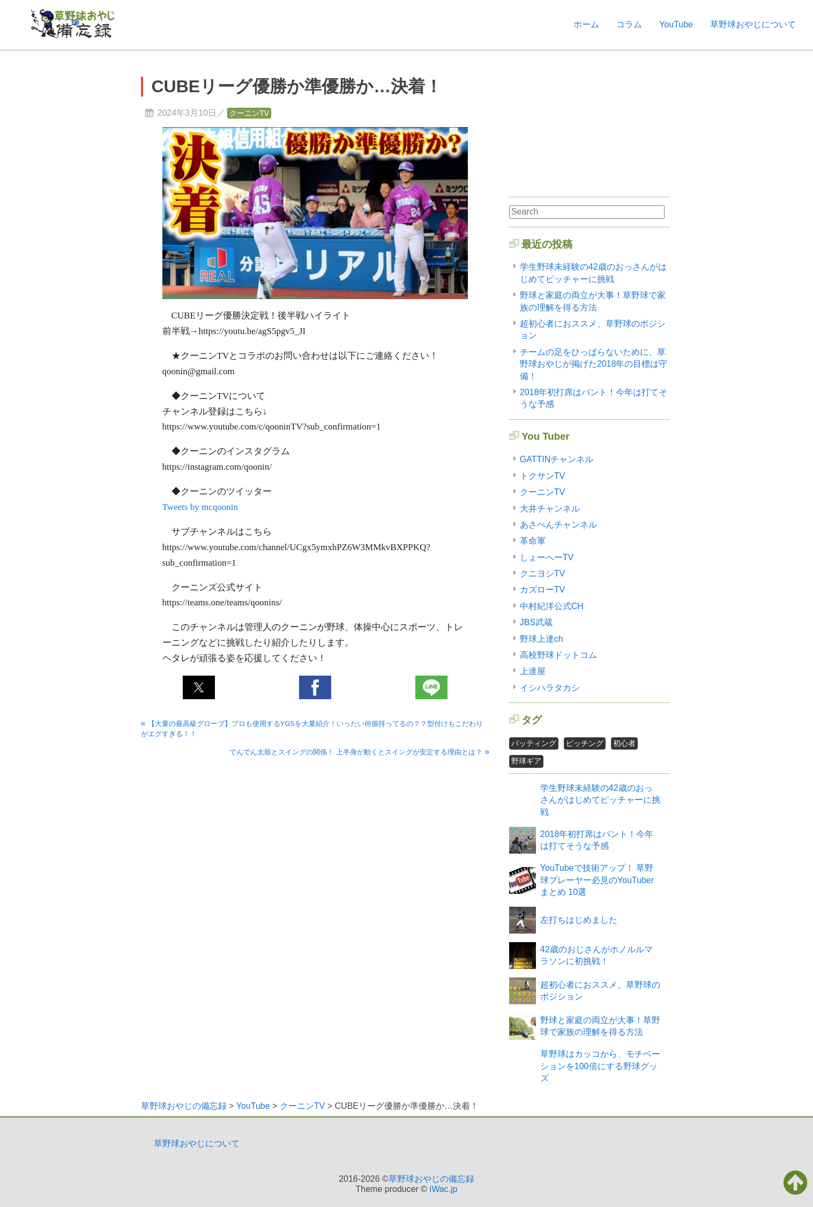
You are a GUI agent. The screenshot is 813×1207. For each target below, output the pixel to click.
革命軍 (533, 540)
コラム (629, 24)
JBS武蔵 (536, 622)
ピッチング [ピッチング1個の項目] (584, 743)
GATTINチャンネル (556, 459)
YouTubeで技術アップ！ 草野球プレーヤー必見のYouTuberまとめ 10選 (597, 880)
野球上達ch (541, 638)
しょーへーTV (546, 557)
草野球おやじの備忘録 (431, 1178)
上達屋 (533, 671)
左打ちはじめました (578, 919)
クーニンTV (249, 113)
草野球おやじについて (753, 24)
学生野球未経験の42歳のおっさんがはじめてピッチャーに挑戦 (600, 800)
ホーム (586, 24)
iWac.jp (444, 1189)
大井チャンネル (550, 508)
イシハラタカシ (550, 687)
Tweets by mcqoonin (200, 507)
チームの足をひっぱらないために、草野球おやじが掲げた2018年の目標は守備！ (594, 364)
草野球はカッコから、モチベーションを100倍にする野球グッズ (600, 1066)
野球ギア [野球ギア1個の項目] (526, 761)
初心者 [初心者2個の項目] (624, 743)
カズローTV (542, 589)
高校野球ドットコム (558, 655)
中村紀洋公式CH (552, 606)
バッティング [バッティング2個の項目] (533, 743)
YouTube (676, 24)
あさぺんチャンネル (558, 524)
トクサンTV (542, 475)
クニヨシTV (542, 573)
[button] (199, 687)
